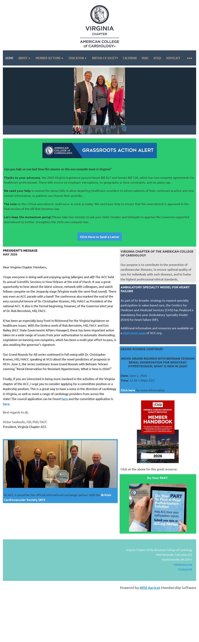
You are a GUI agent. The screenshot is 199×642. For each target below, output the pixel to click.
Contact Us (185, 569)
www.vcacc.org (183, 564)
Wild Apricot (150, 587)
